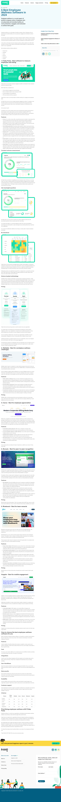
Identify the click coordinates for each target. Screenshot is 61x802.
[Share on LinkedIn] (43, 54)
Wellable (4, 52)
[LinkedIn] (53, 750)
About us (3, 758)
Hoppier (4, 58)
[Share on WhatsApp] (49, 54)
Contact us (3, 761)
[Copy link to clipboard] (50, 50)
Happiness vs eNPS (14, 758)
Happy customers (39, 2)
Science (32, 2)
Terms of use (3, 765)
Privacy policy (4, 768)
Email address (41, 773)
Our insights (14, 755)
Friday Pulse (5, 50)
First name (40, 767)
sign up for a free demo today (18, 733)
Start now (56, 743)
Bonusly (4, 55)
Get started (54, 2)
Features (27, 2)
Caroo (4, 53)
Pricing (46, 2)
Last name (50, 767)
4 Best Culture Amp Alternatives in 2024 (50, 43)
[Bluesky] (58, 750)
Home (22, 2)
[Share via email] (46, 54)
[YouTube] (55, 750)
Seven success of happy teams (16, 760)
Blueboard (5, 56)
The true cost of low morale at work (17, 763)
